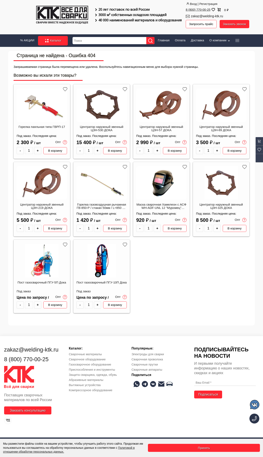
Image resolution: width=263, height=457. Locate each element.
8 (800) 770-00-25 (198, 9)
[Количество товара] (29, 150)
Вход (191, 4)
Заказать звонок (234, 24)
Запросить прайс (201, 24)
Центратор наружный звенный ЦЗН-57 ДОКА (161, 128)
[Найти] (150, 40)
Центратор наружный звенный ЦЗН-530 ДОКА (101, 128)
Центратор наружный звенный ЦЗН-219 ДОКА (41, 206)
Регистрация (208, 4)
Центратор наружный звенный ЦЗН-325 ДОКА (221, 206)
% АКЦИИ (27, 40)
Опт (61, 142)
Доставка (197, 40)
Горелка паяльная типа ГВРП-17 (41, 126)
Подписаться (208, 394)
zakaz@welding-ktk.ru (207, 16)
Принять (204, 448)
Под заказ (24, 291)
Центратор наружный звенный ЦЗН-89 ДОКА (221, 128)
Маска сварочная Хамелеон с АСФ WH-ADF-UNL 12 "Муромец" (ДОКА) (161, 206)
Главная (164, 40)
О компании (220, 40)
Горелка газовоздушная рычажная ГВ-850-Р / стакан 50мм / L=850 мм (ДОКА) (102, 206)
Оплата (180, 40)
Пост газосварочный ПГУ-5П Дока (41, 282)
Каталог (52, 40)
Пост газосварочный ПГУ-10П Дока (101, 282)
